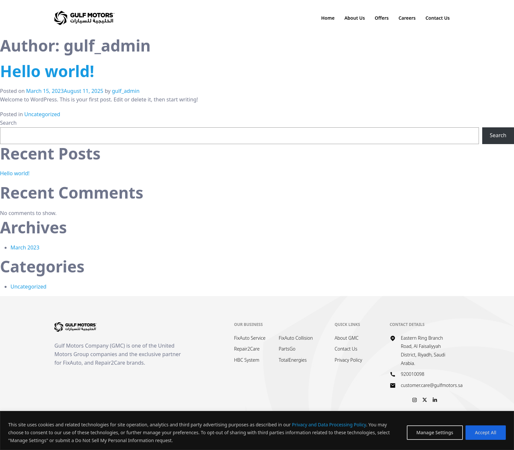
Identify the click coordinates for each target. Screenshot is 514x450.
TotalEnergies (292, 360)
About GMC (347, 338)
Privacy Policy (348, 360)
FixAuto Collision (296, 338)
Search (8, 122)
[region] (257, 430)
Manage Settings (434, 432)
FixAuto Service (250, 338)
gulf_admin (125, 91)
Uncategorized (42, 114)
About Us (355, 18)
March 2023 (24, 247)
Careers (407, 18)
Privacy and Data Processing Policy (329, 424)
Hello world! (47, 71)
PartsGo (287, 349)
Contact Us (437, 18)
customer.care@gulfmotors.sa (432, 385)
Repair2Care (247, 349)
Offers (382, 18)
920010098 (413, 374)
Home (328, 18)
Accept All (485, 432)
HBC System (246, 360)
